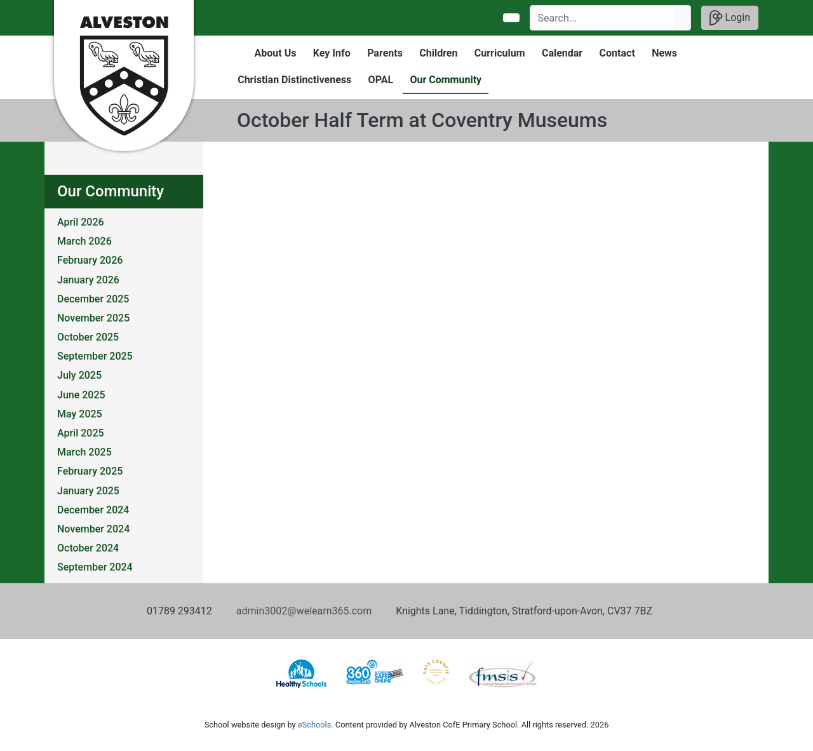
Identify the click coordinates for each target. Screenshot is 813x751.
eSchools (314, 724)
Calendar (562, 53)
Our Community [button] (445, 80)
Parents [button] (385, 53)
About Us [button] (276, 53)
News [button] (664, 53)
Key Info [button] (332, 53)
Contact (617, 53)
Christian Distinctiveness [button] (294, 80)
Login (729, 17)
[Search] (602, 18)
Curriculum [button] (499, 53)
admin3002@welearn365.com (304, 611)
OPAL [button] (380, 80)
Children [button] (438, 53)
